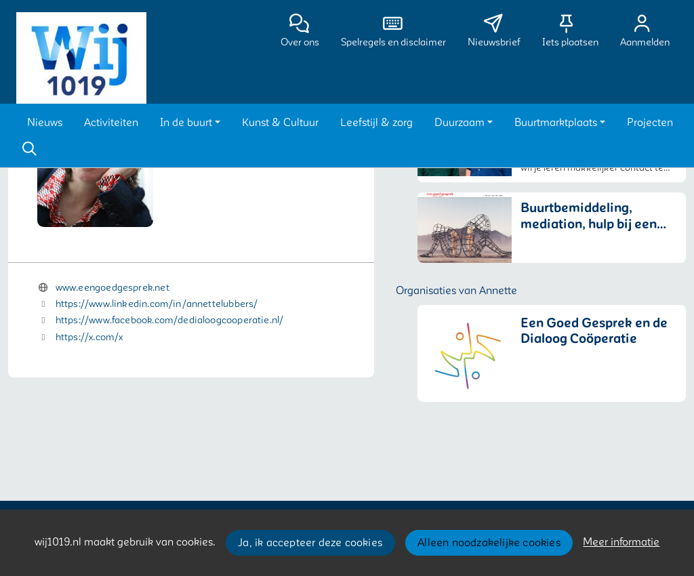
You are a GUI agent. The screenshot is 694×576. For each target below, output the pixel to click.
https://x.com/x (89, 337)
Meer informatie (621, 542)
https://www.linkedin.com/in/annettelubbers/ (157, 304)
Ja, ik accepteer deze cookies (310, 543)
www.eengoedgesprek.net (112, 287)
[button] (44, 122)
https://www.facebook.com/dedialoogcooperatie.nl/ (170, 320)
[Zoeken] (29, 149)
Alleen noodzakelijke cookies (488, 543)
